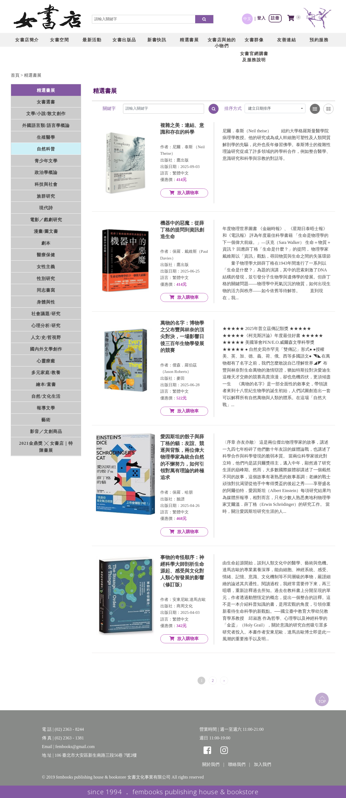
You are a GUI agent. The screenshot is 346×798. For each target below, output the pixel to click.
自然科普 (46, 149)
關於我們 (210, 764)
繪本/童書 (46, 384)
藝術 (46, 419)
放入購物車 (184, 192)
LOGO (47, 17)
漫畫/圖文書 (46, 231)
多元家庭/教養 (45, 372)
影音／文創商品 (46, 431)
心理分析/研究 (45, 325)
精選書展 (32, 75)
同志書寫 (46, 290)
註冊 (275, 18)
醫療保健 (46, 254)
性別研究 (46, 278)
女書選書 (46, 102)
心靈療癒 (46, 361)
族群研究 (46, 196)
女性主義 (46, 266)
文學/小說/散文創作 (46, 113)
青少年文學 (46, 161)
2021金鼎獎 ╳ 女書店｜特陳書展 (46, 447)
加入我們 (262, 764)
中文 (247, 18)
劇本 (46, 243)
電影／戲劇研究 (46, 219)
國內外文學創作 (46, 349)
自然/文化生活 (45, 396)
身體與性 (46, 302)
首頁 (15, 75)
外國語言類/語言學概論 (45, 125)
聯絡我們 (236, 764)
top (322, 699)
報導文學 (46, 408)
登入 (261, 18)
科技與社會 (46, 184)
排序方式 (233, 108)
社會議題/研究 (45, 313)
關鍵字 (109, 108)
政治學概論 (46, 172)
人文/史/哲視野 (46, 337)
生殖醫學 (46, 137)
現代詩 (46, 208)
